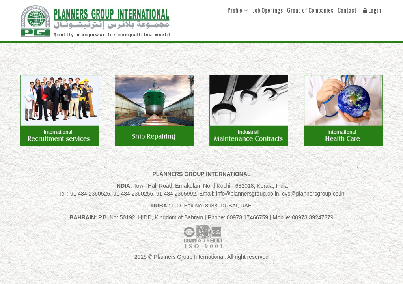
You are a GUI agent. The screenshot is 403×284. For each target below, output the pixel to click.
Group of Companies (310, 10)
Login (372, 10)
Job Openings (267, 10)
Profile (238, 10)
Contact (347, 10)
